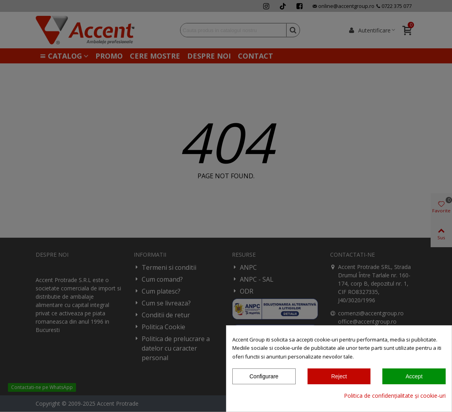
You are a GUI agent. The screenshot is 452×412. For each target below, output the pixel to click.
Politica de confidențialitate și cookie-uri (395, 395)
